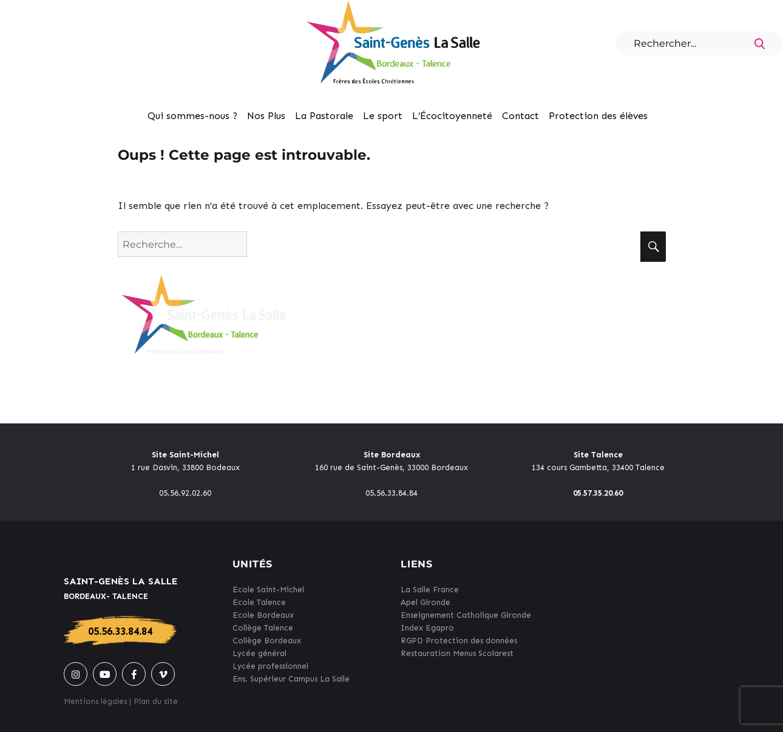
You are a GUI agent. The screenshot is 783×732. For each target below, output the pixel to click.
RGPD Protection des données (459, 640)
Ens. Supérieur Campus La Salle (291, 678)
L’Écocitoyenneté (452, 115)
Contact (520, 115)
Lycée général (259, 653)
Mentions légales (95, 701)
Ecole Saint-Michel (268, 589)
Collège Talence (262, 627)
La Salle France (430, 589)
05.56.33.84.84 (120, 631)
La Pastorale (324, 115)
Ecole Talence (259, 602)
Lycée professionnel (270, 666)
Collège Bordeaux (266, 640)
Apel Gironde (425, 602)
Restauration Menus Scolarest (457, 653)
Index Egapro (427, 627)
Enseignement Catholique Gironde (466, 615)
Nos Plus (266, 115)
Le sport (382, 115)
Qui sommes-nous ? (192, 115)
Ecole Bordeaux (263, 615)
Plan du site (156, 701)
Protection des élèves (598, 115)
